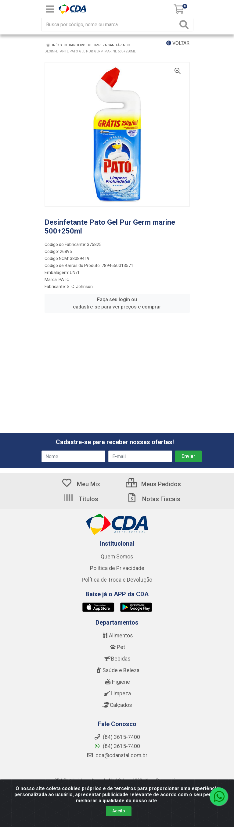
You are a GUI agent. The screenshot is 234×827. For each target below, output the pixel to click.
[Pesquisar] (185, 24)
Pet (117, 647)
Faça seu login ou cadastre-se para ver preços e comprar (117, 303)
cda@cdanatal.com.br (117, 755)
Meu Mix (80, 484)
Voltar (177, 43)
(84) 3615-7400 (117, 746)
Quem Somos (117, 557)
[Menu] (50, 9)
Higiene (117, 682)
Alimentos (117, 636)
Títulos (80, 499)
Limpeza (117, 693)
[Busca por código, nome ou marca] (109, 24)
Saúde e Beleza (117, 670)
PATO (64, 279)
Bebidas (117, 659)
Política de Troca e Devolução (117, 580)
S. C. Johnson (80, 286)
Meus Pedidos (153, 484)
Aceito (118, 811)
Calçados (117, 705)
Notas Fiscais (153, 499)
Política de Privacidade (117, 568)
